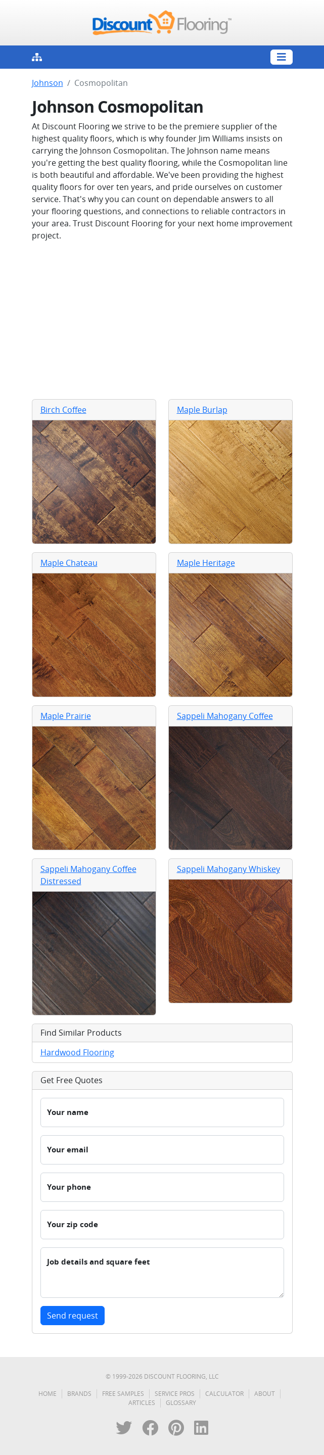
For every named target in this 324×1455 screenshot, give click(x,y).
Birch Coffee (63, 409)
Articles (141, 1402)
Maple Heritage (206, 562)
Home (47, 1393)
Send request (72, 1315)
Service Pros (175, 1393)
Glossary (181, 1402)
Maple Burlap (202, 409)
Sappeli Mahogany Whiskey (228, 869)
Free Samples (123, 1393)
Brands (79, 1393)
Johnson (47, 82)
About (264, 1393)
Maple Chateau (69, 562)
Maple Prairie (65, 715)
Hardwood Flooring (77, 1052)
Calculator (224, 1393)
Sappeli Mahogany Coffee (225, 715)
